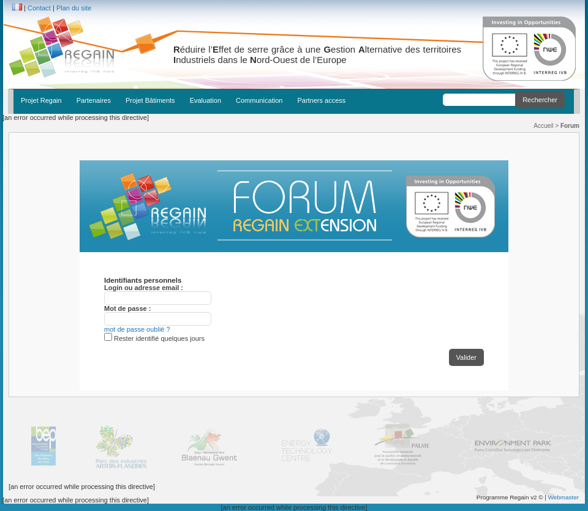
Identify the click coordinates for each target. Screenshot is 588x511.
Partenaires (94, 100)
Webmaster (563, 497)
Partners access (321, 100)
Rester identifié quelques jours (159, 338)
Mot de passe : (127, 308)
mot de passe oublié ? (137, 329)
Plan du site (73, 8)
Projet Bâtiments (150, 100)
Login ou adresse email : (143, 287)
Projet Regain (41, 100)
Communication (259, 100)
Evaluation (205, 100)
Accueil (543, 125)
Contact (39, 8)
